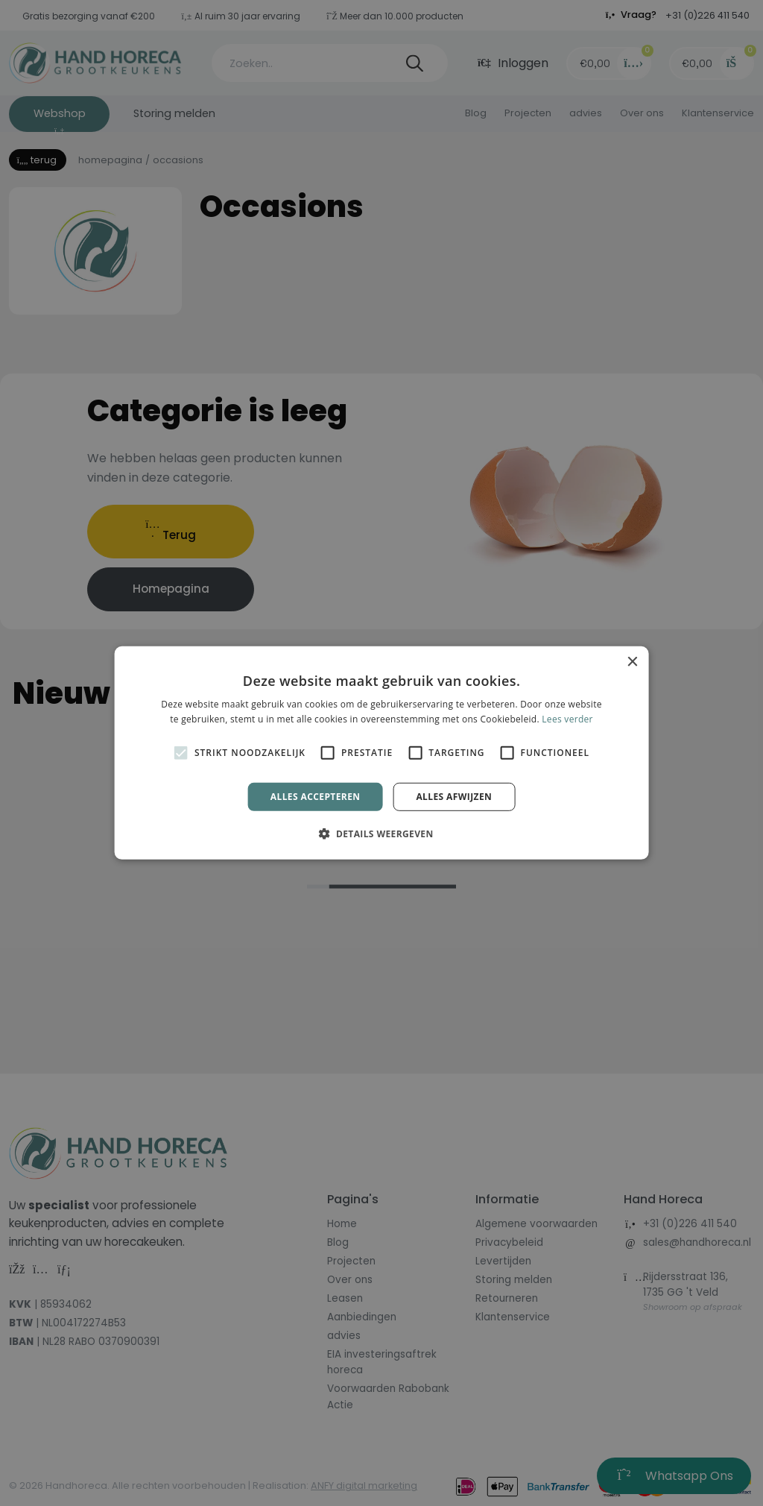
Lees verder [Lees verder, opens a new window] (567, 719)
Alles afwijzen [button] (454, 796)
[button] (381, 833)
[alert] (381, 753)
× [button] (631, 662)
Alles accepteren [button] (315, 796)
